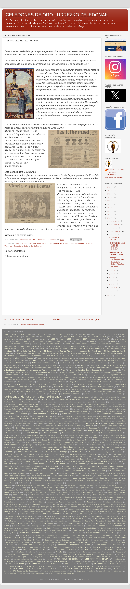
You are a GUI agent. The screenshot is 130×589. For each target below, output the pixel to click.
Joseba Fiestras (103, 476)
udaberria (97, 549)
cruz (45, 404)
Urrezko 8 (53, 554)
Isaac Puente (70, 459)
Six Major (25, 542)
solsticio (95, 542)
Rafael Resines (107, 528)
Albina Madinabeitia (87, 358)
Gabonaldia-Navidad (35, 435)
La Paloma (35, 488)
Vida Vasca (38, 559)
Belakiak (53, 384)
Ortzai (44, 516)
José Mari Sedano (115, 473)
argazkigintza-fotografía (100, 368)
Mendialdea (116, 500)
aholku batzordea (68, 358)
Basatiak (62, 379)
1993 (25, 341)
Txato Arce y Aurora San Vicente (107, 547)
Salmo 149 (40, 535)
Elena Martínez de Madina (44, 414)
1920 (18, 337)
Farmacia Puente (96, 428)
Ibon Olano (110, 449)
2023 (110, 197)
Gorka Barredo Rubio (74, 442)
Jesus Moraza (70, 466)
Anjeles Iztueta (11, 365)
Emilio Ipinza (102, 416)
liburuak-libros (101, 488)
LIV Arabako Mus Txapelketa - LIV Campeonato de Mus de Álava (32, 490)
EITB (18, 411)
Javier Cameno (58, 464)
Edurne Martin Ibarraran (58, 409)
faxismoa (122, 428)
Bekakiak (42, 384)
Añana (83, 365)
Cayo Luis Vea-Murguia (36, 394)
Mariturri (121, 497)
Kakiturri (36, 483)
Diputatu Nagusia (11, 406)
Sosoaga (42, 545)
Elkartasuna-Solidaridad (111, 414)
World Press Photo (16, 564)
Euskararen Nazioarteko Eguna (110, 426)
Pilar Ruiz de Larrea (43, 523)
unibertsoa (19, 552)
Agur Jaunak (42, 358)
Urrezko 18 (13, 554)
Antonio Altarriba (32, 365)
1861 (61, 334)
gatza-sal (84, 438)
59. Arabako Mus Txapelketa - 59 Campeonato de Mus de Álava (31, 356)
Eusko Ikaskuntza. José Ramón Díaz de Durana (53, 428)
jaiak (26, 464)
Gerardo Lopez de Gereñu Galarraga (50, 440)
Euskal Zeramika (33, 426)
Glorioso (57, 442)
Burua (62, 389)
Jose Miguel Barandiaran (40, 476)
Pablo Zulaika (81, 516)
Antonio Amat (51, 365)
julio (112, 270)
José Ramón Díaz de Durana (64, 476)
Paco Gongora (96, 516)
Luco (108, 490)
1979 (9, 341)
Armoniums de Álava (38, 370)
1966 (77, 339)
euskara (89, 426)
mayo (112, 277)
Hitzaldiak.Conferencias (16, 449)
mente (22, 502)
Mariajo (29, 497)
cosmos (123, 402)
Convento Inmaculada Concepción (70, 402)
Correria (113, 402)
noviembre (114, 224)
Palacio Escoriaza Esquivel (50, 518)
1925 (41, 337)
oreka (124, 514)
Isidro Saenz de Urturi (106, 459)
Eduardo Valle (34, 409)
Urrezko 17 (121, 552)
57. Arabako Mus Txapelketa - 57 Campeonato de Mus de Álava (38, 353)
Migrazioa (50, 502)
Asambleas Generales (34, 375)
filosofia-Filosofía (12, 433)
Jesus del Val (116, 464)
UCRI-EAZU (85, 550)
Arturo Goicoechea (67, 372)
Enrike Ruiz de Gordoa (30, 419)
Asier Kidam (53, 375)
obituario (121, 511)
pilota (60, 523)
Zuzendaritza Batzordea (65, 573)
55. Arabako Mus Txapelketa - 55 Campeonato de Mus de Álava (44, 351)
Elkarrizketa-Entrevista (86, 414)
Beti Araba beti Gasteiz (83, 384)
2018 (110, 215)
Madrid (100, 492)
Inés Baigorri (60, 454)
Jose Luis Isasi (98, 471)
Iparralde (23, 459)
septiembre (115, 231)
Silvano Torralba (11, 542)
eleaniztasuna (116, 411)
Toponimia (45, 547)
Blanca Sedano (79, 387)
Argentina (118, 368)
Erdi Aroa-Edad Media (71, 418)
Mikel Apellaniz (35, 504)
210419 (33, 349)
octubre (113, 228)
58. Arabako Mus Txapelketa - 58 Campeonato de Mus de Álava (94, 353)
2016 (110, 295)
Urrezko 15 (108, 552)
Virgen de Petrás (26, 561)
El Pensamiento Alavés (77, 411)
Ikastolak (8, 454)
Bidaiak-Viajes (103, 384)
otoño (54, 516)
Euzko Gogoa (80, 428)
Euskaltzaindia (74, 426)
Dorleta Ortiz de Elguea (81, 407)
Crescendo (11, 404)
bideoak (11, 387)
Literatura (117, 488)
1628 (22, 334)
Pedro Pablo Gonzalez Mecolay (98, 521)
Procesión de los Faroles (110, 526)
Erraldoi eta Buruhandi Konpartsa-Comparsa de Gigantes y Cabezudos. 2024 (46, 421)
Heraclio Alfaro (28, 447)
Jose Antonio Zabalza (30, 471)
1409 (6, 334)
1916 (115, 334)
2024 (110, 194)
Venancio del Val (103, 557)
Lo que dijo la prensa (75, 490)
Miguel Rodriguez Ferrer (13, 504)
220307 (42, 349)
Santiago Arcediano (117, 538)
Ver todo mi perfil (114, 178)
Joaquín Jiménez (66, 468)
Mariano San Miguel (73, 497)
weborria (95, 561)
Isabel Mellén (86, 459)
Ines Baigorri (45, 454)
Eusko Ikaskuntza (23, 428)
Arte (63, 370)
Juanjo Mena (117, 480)
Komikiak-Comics (42, 485)
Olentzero (57, 514)
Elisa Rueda (67, 414)
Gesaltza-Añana (101, 440)
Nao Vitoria (109, 509)
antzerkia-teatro (68, 365)
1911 (99, 334)
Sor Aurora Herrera (26, 545)
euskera (7, 428)
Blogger (86, 580)
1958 (44, 339)
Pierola (11, 523)
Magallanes (112, 492)
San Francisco (78, 535)
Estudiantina (64, 423)
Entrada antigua (88, 319)
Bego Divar (74, 382)
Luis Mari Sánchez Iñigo (45, 492)
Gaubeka (106, 437)
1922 (26, 337)
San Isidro (93, 535)
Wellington (107, 561)
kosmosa (82, 485)
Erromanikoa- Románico (24, 423)
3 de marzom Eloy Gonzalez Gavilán (62, 349)
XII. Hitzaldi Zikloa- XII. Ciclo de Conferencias (35, 566)
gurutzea (82, 445)
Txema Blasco (10, 550)
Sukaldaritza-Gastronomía (69, 545)
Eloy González (22, 416)
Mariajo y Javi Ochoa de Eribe (49, 497)
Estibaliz (51, 423)
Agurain (55, 358)
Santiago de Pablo (32, 540)
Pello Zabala (121, 521)
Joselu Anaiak (119, 476)
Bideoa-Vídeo (120, 384)
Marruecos (12, 499)
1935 (104, 337)
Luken (73, 492)
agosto (113, 235)
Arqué (53, 370)
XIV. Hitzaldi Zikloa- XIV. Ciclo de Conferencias (29, 569)
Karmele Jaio (108, 483)
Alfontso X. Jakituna (16, 360)
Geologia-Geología (22, 440)
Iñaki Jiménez (28, 456)
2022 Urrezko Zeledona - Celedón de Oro (94, 344)
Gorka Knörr (92, 442)
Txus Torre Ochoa (68, 550)
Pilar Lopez (23, 523)
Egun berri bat (99, 409)
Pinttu (80, 523)
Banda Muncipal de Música (76, 377)
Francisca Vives (50, 433)
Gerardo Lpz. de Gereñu (80, 440)
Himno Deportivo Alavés (73, 447)
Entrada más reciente (18, 319)
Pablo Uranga (65, 516)
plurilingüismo (36, 526)
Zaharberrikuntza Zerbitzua (55, 571)
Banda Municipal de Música (18, 379)
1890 (84, 334)
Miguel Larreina (94, 502)
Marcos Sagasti (99, 495)
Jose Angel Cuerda (85, 468)
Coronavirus (100, 402)
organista (20, 516)
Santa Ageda (66, 538)
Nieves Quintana (105, 511)
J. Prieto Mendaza (107, 461)
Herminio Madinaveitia (49, 447)
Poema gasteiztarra (54, 526)
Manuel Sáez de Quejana (80, 495)
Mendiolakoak (9, 502)
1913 (107, 334)
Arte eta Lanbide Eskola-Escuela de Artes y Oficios (93, 370)
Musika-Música (57, 509)
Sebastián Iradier (81, 540)
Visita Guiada (43, 561)
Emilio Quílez (9, 418)
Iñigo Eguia (101, 457)
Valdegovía (37, 557)
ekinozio (27, 411)
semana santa (99, 540)
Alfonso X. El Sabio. (117, 358)
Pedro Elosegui (74, 521)
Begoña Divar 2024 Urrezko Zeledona (101, 382)
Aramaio (81, 368)
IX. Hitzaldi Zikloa (51, 461)
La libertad (36, 246)
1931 (73, 337)
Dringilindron (102, 406)
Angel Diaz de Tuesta (97, 363)
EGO (75, 409)
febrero (113, 288)
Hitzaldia (118, 447)
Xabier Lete (84, 564)
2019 (110, 211)
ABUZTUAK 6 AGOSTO (114, 239)
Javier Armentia (39, 464)
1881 (76, 334)
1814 (45, 334)
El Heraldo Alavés (55, 411)
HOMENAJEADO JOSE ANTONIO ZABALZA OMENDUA (117, 246)
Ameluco (66, 360)
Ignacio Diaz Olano (114, 452)
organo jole (32, 516)
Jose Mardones (19, 473)
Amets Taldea (89, 360)
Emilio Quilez (117, 416)
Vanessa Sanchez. (85, 557)
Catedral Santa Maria (13, 394)
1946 (13, 339)
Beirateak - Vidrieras (25, 384)
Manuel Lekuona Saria (58, 495)
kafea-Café (23, 483)
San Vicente (36, 537)
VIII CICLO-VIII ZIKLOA (96, 559)
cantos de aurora (27, 391)
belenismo (65, 384)
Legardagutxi (84, 488)
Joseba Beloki (86, 476)
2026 (110, 187)
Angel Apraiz (80, 363)
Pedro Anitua (45, 521)
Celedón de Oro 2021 (113, 394)
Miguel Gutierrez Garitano (70, 502)
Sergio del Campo (115, 540)
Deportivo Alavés (68, 404)
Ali (58, 360)
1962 (53, 339)
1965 (69, 339)
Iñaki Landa (43, 457)
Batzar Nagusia (96, 380)
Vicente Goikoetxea (21, 559)
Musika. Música (75, 509)
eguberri (84, 409)
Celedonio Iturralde (81, 397)
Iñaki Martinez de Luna (80, 457)
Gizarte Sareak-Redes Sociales (38, 442)
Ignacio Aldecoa (95, 452)
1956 (29, 339)
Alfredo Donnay (36, 361)
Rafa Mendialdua (89, 528)
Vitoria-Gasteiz (61, 561)
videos (49, 559)
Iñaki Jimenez (13, 456)
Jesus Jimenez (25, 466)
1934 (96, 337)
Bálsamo (31, 377)
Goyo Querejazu (27, 445)
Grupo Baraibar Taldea (47, 445)
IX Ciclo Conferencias (24, 461)
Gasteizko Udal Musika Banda (17, 438)
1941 (6, 339)
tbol (6, 547)
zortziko (23, 573)
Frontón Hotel (90, 433)
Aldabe (102, 358)
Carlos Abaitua (55, 391)
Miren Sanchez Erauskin (75, 504)
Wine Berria (121, 561)
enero (112, 291)
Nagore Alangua (92, 509)
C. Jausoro (73, 389)
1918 (10, 337)
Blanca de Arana (61, 387)
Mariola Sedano (106, 497)
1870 (68, 334)
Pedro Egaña (58, 521)
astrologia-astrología (97, 375)
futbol (6, 435)
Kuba (91, 485)
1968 (93, 339)
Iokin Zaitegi (9, 459)
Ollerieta (94, 514)
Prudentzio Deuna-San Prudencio (17, 528)
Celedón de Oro (92, 394)
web (86, 561)
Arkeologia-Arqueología (14, 370)
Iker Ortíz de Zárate (25, 454)
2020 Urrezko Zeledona (19, 344)
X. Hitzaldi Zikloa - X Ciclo (43, 564)
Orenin (10, 516)
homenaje (71, 449)
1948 (21, 339)
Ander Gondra (21, 363)
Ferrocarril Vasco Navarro (71, 430)
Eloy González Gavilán (42, 416)
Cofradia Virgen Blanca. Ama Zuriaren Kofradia (82, 400)
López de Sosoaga (95, 490)
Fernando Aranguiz (30, 430)
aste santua (77, 375)
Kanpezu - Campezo (54, 483)
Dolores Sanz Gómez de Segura (35, 407)
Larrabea (72, 488)
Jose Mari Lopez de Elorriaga (73, 473)
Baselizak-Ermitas (78, 380)
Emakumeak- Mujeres (64, 416)
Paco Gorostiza (112, 516)
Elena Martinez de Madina (15, 414)
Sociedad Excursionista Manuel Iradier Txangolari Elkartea (60, 542)
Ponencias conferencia (74, 526)
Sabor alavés (25, 535)
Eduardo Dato (117, 406)
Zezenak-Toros (104, 571)
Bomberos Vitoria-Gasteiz (45, 389)
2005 (49, 341)
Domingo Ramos (59, 406)
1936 (112, 337)
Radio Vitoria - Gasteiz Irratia (61, 528)
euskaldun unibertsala (54, 426)
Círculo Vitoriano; (46, 400)
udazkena (109, 550)
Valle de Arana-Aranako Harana (60, 557)
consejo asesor (47, 402)
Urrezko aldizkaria (84, 554)
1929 (65, 337)
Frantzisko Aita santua (71, 433)
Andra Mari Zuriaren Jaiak (35, 243)
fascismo (111, 428)
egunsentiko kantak (117, 409)
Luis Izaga (28, 492)
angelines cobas (116, 363)
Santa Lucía (80, 537)
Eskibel (40, 423)
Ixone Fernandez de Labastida (80, 461)
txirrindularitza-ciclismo (34, 550)
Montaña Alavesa (60, 507)
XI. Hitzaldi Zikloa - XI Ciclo (110, 564)
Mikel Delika (52, 504)
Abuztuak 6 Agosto (24, 358)
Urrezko (59, 552)
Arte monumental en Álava (44, 372)
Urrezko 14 (96, 552)
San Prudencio (21, 538)
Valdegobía (23, 557)
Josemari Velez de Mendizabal (26, 478)
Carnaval (119, 391)
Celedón (54, 394)
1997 (33, 341)
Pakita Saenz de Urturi (26, 518)
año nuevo (95, 365)
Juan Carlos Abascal (83, 478)
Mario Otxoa (91, 497)
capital (42, 391)
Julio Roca (9, 483)
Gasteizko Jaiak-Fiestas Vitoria (83, 435)
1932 (81, 337)
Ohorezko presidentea (29, 514)
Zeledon (92, 571)
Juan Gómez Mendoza (33, 480)
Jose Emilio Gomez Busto (75, 471)
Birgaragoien (24, 387)
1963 (61, 339)
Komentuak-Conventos (24, 485)
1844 (53, 334)
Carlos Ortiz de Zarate (101, 391)
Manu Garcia (18, 495)
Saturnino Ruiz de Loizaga (57, 540)
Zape (71, 571)
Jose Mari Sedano (98, 473)
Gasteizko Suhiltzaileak (112, 435)
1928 (57, 337)
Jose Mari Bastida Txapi (42, 473)
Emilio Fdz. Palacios (84, 416)
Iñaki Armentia (119, 454)
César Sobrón (99, 397)
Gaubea (95, 438)
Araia (71, 368)
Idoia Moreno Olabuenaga (56, 452)
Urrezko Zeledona (106, 554)
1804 (29, 334)
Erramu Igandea (87, 421)
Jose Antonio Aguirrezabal (107, 468)
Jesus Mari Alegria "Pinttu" (47, 466)
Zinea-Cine (118, 571)
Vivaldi (77, 561)
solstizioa (107, 542)
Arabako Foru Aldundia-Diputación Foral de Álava (44, 368)
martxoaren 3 (65, 500)
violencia (118, 559)
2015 (73, 341)
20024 (41, 341)
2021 (110, 204)
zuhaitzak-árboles (37, 573)
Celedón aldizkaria (72, 394)
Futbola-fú (18, 435)
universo (32, 552)
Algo (51, 360)
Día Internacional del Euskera (93, 404)
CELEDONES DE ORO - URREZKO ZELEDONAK (57, 14)
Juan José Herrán (76, 480)
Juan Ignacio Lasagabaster (55, 480)
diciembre (114, 221)
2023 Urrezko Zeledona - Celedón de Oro (22, 346)
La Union (60, 488)
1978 (124, 339)
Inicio (55, 319)
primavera (91, 526)
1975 (116, 339)
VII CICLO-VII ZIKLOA (67, 559)
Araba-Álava (109, 365)
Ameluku (76, 360)
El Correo (38, 411)
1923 (33, 337)
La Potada (48, 488)
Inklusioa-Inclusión (78, 454)
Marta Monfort (35, 499)
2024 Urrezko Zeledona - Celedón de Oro (74, 346)
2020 (110, 208)
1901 (92, 334)
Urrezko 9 (65, 554)
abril (112, 281)
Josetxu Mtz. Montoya (60, 478)
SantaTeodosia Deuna (97, 537)
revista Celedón (75, 533)
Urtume (10, 557)
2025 (110, 191)
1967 (85, 339)
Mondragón (45, 507)
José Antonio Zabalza (52, 471)
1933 (88, 337)
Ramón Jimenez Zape (81, 531)
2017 (110, 218)
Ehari (10, 411)
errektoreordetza (104, 421)
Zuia (50, 573)
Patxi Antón (13, 521)
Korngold (71, 485)
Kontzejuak (58, 485)
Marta (23, 499)
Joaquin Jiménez (48, 468)
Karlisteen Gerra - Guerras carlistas (82, 483)
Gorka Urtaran (10, 445)
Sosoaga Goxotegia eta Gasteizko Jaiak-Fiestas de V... (116, 262)
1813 (37, 334)
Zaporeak (81, 571)
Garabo (50, 435)
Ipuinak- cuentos (38, 459)
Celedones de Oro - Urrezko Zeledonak (115, 172)
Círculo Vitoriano (25, 400)
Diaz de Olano (117, 404)
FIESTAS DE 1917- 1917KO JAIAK (117, 254)
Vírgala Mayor (9, 561)
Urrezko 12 (71, 552)
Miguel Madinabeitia (114, 502)
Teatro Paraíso (18, 547)
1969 (100, 339)
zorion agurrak (10, 573)
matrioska (80, 499)
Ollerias (83, 514)
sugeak (51, 545)
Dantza (54, 404)
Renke (14, 533)
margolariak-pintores (117, 495)
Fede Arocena (13, 430)
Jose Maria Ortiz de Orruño (15, 476)
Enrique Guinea (52, 418)
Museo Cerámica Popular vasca (34, 509)
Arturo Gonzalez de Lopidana (89, 372)
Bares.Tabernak (39, 380)
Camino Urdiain (89, 389)
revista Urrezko (93, 533)
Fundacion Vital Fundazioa (111, 433)
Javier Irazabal (79, 464)
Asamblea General (12, 375)
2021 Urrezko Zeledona (51, 344)
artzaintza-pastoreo (113, 372)
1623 (14, 334)
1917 (18, 243)
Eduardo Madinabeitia (13, 409)
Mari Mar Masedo (15, 497)
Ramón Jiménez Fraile (60, 530)
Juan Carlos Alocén (108, 478)
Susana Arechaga (101, 545)
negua (65, 511)
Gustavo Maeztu (95, 445)
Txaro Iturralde (82, 547)
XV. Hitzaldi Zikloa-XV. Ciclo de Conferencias (83, 569)
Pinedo (70, 523)
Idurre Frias (77, 452)
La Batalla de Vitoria (108, 485)
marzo (112, 284)
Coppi (89, 402)
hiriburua (93, 447)
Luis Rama (63, 492)
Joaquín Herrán (31, 468)
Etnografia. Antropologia (85, 423)
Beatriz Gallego (25, 382)
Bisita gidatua (41, 387)
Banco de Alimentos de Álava (49, 377)
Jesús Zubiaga (14, 468)
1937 (120, 337)
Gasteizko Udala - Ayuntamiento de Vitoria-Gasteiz (55, 437)
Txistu (53, 550)
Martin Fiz (50, 499)
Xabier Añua (70, 564)
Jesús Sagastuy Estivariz (114, 466)
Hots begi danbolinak (89, 449)
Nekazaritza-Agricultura (82, 511)
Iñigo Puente (116, 457)
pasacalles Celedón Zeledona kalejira (109, 519)
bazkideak (8, 382)
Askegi (65, 375)
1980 (17, 341)
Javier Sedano (97, 464)
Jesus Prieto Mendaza (89, 466)
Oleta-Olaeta (71, 514)
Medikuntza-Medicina (98, 500)
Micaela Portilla (35, 502)
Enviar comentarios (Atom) (32, 325)
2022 (110, 201)
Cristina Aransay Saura (29, 404)
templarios (33, 547)
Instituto (93, 454)
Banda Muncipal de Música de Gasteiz (109, 377)
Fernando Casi (48, 430)
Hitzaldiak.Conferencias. (47, 449)
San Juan (106, 535)
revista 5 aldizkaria (56, 533)
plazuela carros (20, 526)
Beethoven (60, 382)
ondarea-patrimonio (110, 514)
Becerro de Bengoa (44, 382)
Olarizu (45, 514)
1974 (108, 339)
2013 (58, 341)
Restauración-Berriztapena (31, 533)
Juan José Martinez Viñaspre (98, 480)
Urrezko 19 (27, 554)
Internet (105, 454)
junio (112, 274)
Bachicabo (20, 377)
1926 (49, 337)
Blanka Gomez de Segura (101, 387)
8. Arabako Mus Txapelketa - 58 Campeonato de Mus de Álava (87, 356)
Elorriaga (8, 416)
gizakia (18, 442)
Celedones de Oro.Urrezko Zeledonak (66, 243)
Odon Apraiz (12, 514)
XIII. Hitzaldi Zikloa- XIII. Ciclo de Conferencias (93, 566)
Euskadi (18, 426)
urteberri (122, 554)
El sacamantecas (98, 411)
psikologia (38, 528)
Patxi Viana (31, 521)
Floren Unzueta (31, 433)
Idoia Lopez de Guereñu (28, 452)
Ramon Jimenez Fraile (39, 530)
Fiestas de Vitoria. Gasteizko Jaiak (105, 430)
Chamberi (112, 397)
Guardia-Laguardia (67, 445)
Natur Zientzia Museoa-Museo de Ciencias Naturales (38, 511)
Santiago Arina (14, 540)
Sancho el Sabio (51, 537)
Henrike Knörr (111, 445)
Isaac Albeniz (55, 459)
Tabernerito (117, 545)
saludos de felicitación (58, 535)
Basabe (52, 379)
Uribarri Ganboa (45, 552)
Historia (105, 447)
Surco (87, 545)
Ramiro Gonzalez (20, 530)
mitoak (34, 507)
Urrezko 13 (83, 552)
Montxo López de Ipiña (80, 507)
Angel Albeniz (65, 363)
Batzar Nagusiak (115, 380)
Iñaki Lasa (58, 457)
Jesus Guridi (10, 466)
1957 (37, 339)
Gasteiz (61, 435)
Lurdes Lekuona (86, 492)
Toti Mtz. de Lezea (61, 547)
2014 (65, 341)
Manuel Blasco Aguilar (36, 495)
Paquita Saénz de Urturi (76, 519)
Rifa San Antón (110, 533)
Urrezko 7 (40, 554)
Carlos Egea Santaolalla (75, 391)
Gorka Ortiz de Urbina (112, 442)
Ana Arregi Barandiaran (108, 361)
